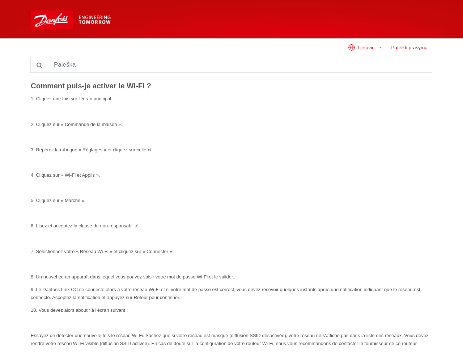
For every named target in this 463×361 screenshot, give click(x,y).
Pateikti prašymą (409, 47)
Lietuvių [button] (362, 47)
